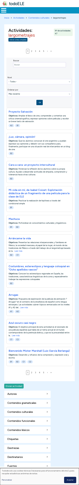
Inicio (6, 18)
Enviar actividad (14, 386)
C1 (17, 255)
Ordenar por (12, 90)
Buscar (16, 60)
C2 (17, 339)
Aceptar (70, 480)
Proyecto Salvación (21, 111)
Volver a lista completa (17, 40)
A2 (11, 125)
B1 (18, 125)
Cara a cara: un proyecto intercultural (32, 164)
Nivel (9, 77)
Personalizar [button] (7, 480)
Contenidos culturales (38, 18)
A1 (11, 311)
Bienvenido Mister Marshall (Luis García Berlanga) (39, 350)
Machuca (14, 218)
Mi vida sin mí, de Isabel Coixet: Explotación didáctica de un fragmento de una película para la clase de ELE (39, 193)
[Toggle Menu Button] (3, 10)
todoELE (16, 4)
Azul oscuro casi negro (22, 322)
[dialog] (39, 476)
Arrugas (13, 294)
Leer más (18, 251)
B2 (11, 153)
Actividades (18, 18)
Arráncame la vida (20, 238)
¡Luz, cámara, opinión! (22, 136)
